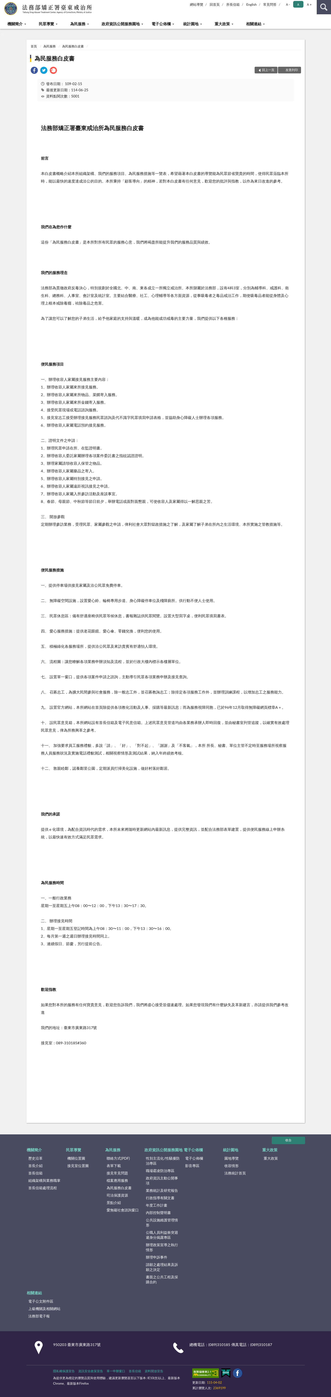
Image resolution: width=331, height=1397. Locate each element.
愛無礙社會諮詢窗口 (123, 1210)
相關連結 (253, 23)
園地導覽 (231, 1158)
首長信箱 (35, 1173)
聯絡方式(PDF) (118, 1158)
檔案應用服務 (117, 1180)
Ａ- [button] (287, 4)
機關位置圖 (76, 1158)
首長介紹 (35, 1165)
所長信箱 (233, 4)
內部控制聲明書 (158, 1212)
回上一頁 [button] (268, 70)
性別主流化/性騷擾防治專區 (163, 1160)
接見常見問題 (117, 1173)
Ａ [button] (298, 4)
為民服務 (77, 23)
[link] (34, 71)
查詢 (324, 7)
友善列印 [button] (292, 70)
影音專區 (192, 1165)
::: (4, 3)
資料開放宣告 (154, 1371)
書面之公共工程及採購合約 (162, 1279)
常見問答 (270, 4)
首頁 (34, 46)
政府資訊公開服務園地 (121, 23)
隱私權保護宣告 (64, 1371)
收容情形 (231, 1165)
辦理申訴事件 (156, 1257)
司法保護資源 (117, 1195)
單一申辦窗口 (116, 1371)
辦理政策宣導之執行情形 (162, 1247)
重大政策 (222, 23)
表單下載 (114, 1165)
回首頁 (215, 4)
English (251, 4)
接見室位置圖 (78, 1165)
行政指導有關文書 (160, 1198)
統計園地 (190, 23)
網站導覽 (196, 4)
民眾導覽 (46, 23)
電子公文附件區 (40, 1301)
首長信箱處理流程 (42, 1188)
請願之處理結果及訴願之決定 (162, 1267)
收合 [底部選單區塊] (288, 1140)
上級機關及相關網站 (44, 1308)
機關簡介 (15, 23)
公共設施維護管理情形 (162, 1222)
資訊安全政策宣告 (90, 1371)
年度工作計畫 (156, 1205)
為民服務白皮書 (73, 46)
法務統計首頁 (235, 1173)
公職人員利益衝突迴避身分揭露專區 (162, 1234)
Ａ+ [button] (308, 4)
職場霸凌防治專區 (160, 1170)
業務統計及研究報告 (162, 1190)
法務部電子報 (39, 1316)
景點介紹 (114, 1202)
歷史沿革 (35, 1158)
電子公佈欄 (161, 23)
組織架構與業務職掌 (44, 1180)
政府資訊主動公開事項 (162, 1180)
